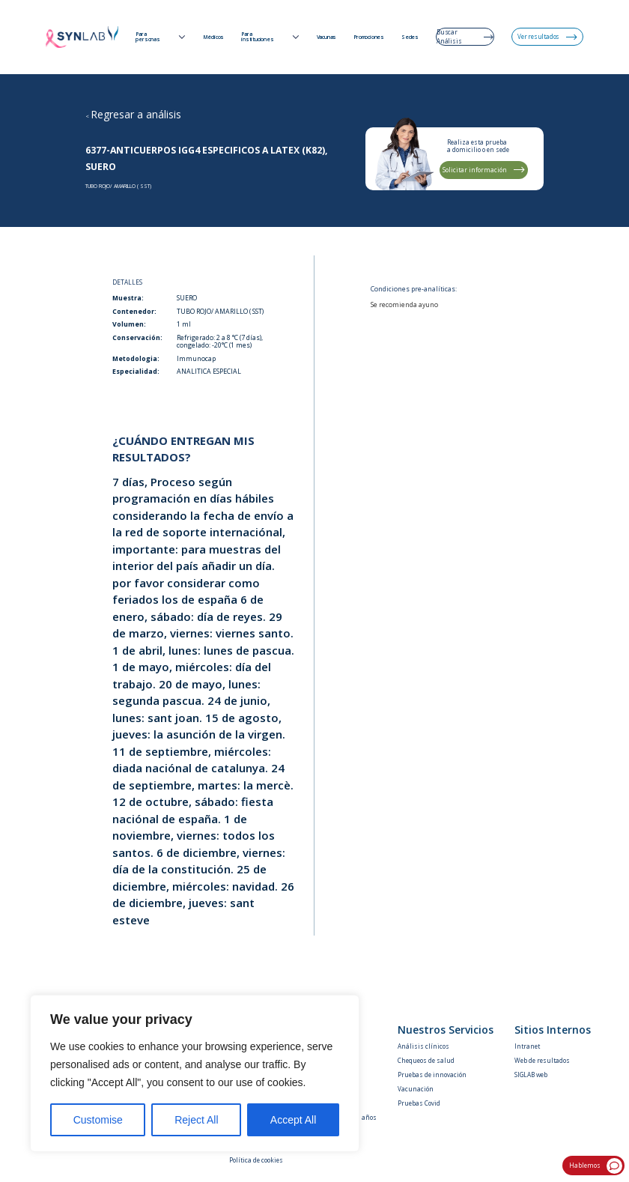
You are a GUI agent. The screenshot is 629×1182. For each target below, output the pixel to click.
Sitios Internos (552, 1030)
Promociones (368, 37)
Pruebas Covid (419, 1103)
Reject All (196, 1120)
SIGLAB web (530, 1074)
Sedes (410, 37)
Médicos (214, 37)
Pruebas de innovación (432, 1074)
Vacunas (327, 37)
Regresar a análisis (136, 114)
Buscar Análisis (465, 36)
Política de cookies (256, 1160)
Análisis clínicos (423, 1046)
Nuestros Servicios (445, 1030)
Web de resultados (542, 1060)
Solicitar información (484, 170)
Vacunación (416, 1089)
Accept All (293, 1120)
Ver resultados (547, 36)
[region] (194, 1073)
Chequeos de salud (426, 1060)
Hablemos (596, 1166)
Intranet (527, 1046)
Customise (98, 1120)
